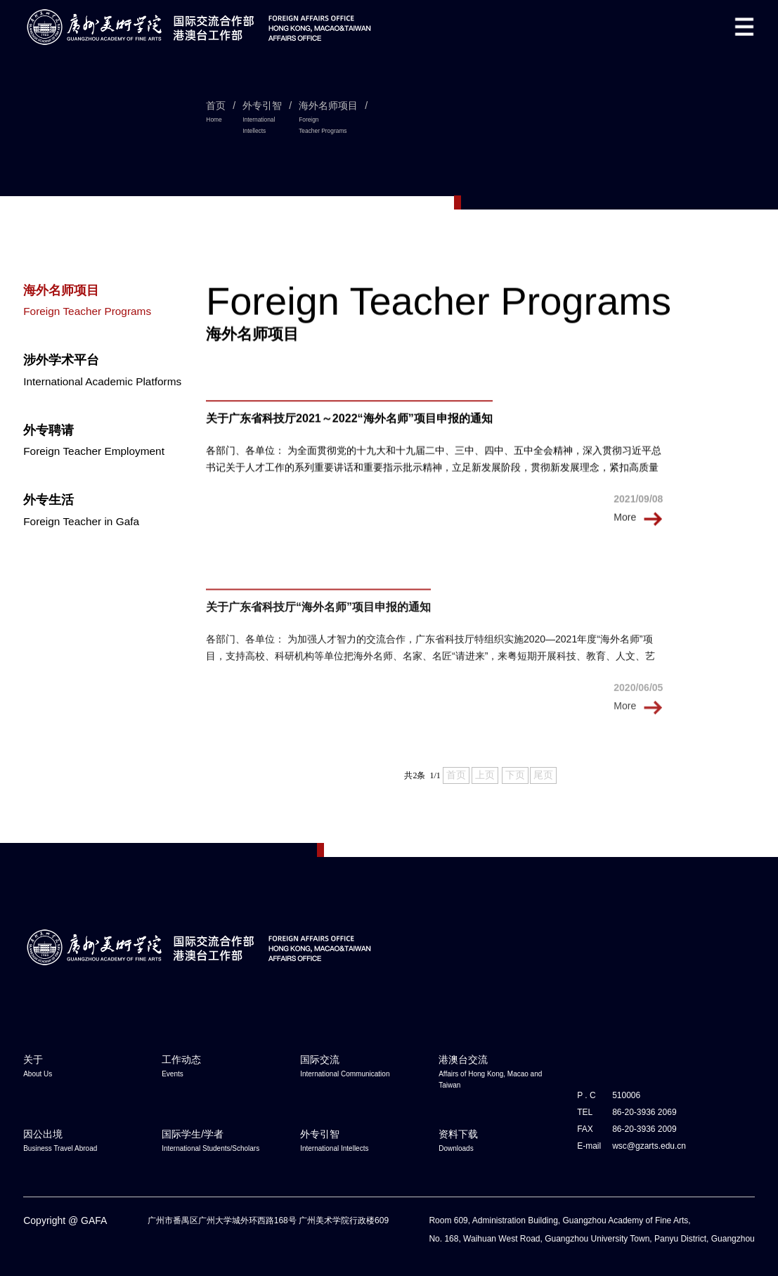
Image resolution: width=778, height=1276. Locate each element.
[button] (744, 26)
